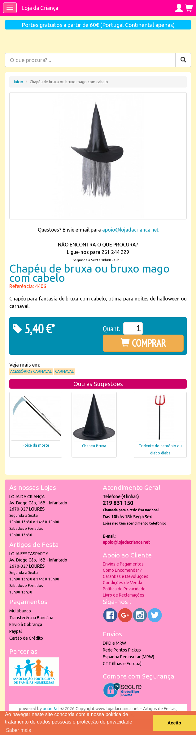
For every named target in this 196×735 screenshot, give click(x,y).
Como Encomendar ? (122, 570)
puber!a (50, 708)
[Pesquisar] (183, 60)
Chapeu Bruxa (94, 446)
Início (18, 82)
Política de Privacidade (124, 588)
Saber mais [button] (18, 730)
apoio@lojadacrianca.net (130, 229)
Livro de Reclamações (123, 595)
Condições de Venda (122, 582)
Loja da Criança (39, 8)
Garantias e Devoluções (125, 576)
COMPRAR (143, 342)
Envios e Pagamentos (123, 563)
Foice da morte (36, 445)
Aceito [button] (174, 722)
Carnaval (64, 371)
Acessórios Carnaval (31, 371)
